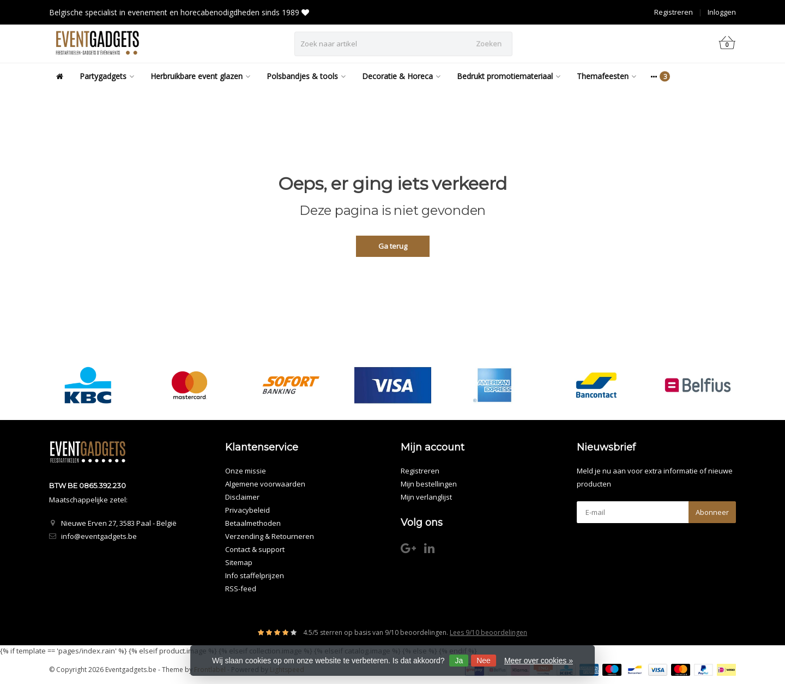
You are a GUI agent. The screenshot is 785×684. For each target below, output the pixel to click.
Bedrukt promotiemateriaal (508, 76)
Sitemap (238, 562)
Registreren (673, 12)
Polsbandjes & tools (306, 76)
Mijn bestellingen (429, 484)
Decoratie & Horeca (401, 76)
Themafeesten (606, 76)
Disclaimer (242, 497)
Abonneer (712, 512)
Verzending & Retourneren (269, 536)
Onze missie (245, 471)
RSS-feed (240, 588)
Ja (459, 660)
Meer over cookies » (538, 660)
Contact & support (255, 549)
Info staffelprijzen (254, 575)
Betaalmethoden (253, 523)
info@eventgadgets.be (99, 536)
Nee (483, 660)
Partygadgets (107, 76)
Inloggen (722, 12)
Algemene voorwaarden (265, 484)
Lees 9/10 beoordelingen (488, 632)
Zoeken (489, 44)
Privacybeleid (247, 510)
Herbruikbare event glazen (200, 76)
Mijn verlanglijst (426, 497)
